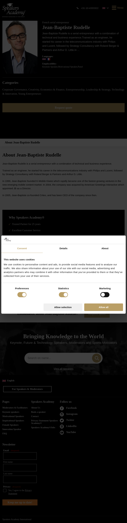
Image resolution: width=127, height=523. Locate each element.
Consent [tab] (22, 235)
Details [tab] (63, 235)
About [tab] (104, 235)
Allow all (103, 294)
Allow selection (63, 294)
